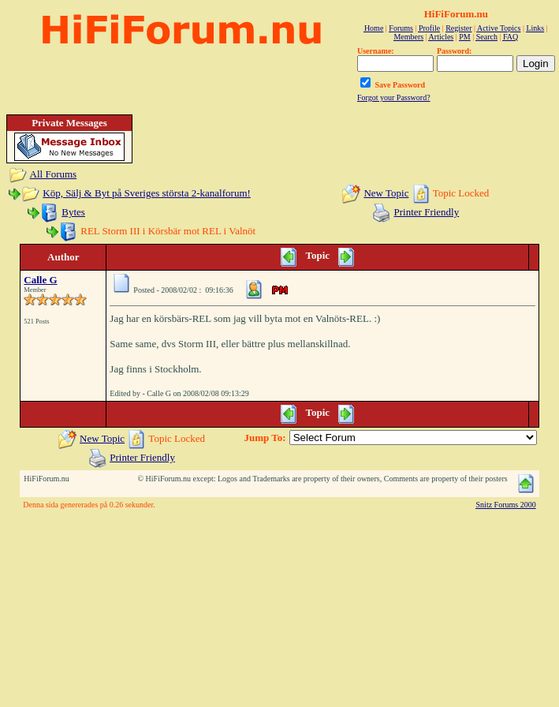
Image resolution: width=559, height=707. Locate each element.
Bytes (73, 212)
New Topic (385, 193)
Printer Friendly (427, 212)
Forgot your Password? (393, 97)
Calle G (40, 280)
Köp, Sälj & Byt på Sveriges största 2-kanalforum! (147, 193)
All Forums (53, 174)
